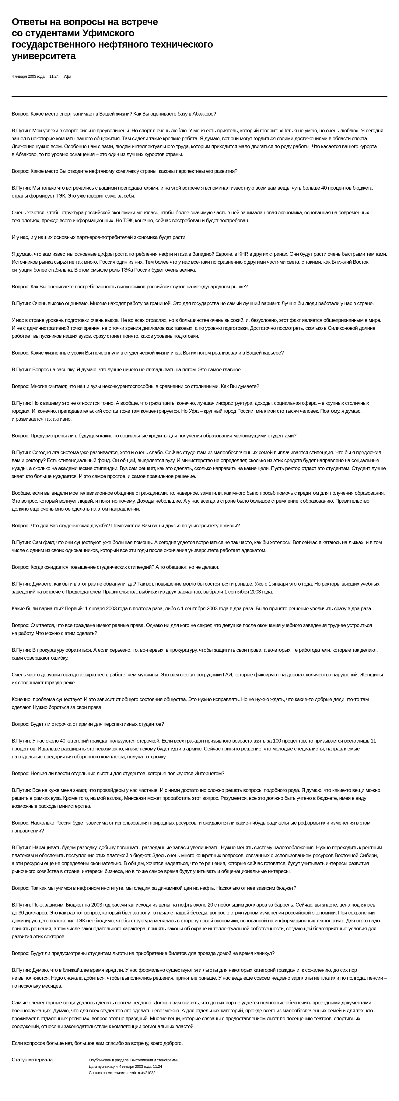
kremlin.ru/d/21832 (140, 1073)
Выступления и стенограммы (154, 1060)
